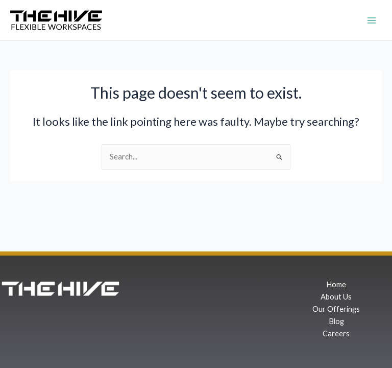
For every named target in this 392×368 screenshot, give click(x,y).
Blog (336, 321)
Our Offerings (336, 309)
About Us (336, 296)
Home (336, 284)
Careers (336, 333)
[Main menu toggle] (371, 20)
